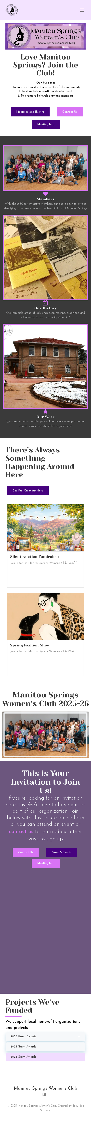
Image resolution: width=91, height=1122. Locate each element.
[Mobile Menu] (82, 10)
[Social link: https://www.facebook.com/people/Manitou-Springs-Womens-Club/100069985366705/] (45, 1094)
